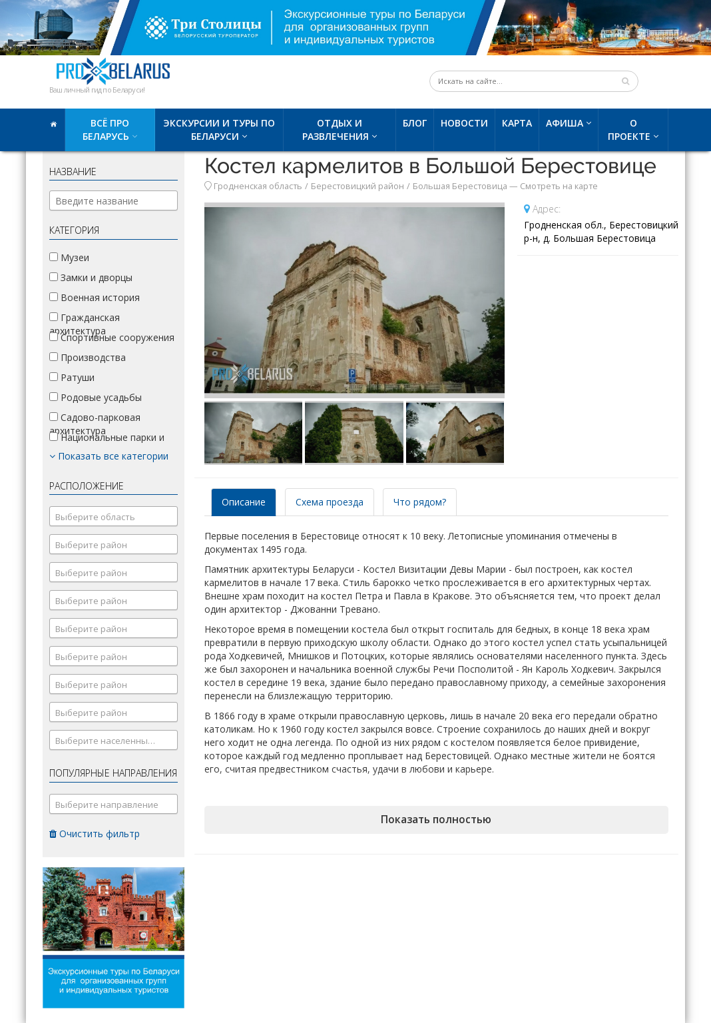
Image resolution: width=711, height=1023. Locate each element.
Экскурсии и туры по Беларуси (219, 130)
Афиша (564, 123)
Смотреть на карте (559, 186)
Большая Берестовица (460, 186)
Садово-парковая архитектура (94, 424)
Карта (517, 123)
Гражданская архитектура (84, 324)
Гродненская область (258, 186)
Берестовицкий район (357, 186)
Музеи (69, 257)
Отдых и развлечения (335, 130)
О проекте (629, 130)
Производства (87, 357)
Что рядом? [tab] (419, 502)
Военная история (94, 297)
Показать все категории (108, 456)
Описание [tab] (244, 502)
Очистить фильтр (94, 833)
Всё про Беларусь (106, 130)
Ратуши (72, 377)
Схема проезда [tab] (329, 502)
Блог (415, 123)
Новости (464, 123)
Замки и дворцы (90, 277)
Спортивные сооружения (111, 337)
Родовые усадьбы (95, 397)
